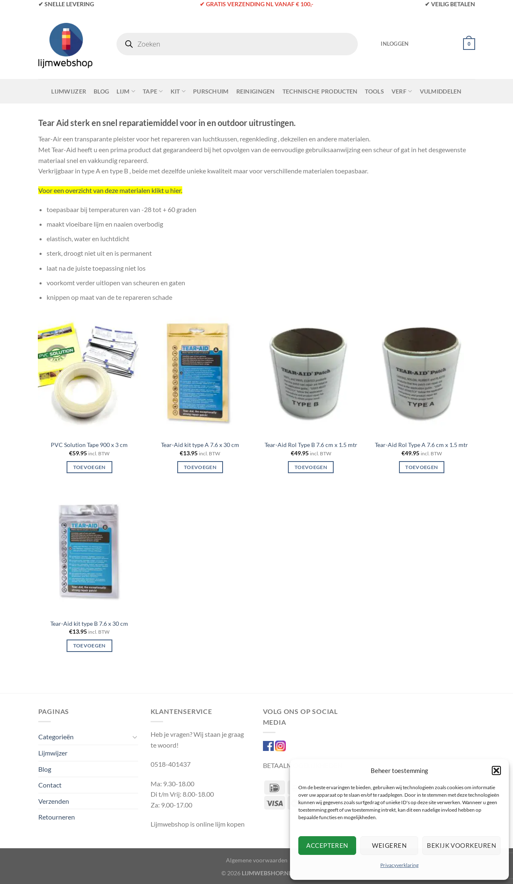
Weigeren (389, 845)
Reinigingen (255, 91)
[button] (496, 770)
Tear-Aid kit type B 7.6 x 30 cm (89, 623)
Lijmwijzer (68, 91)
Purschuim (211, 91)
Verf (402, 91)
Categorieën (56, 737)
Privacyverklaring (399, 865)
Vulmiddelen (441, 91)
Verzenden (53, 801)
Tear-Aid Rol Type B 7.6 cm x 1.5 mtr (311, 444)
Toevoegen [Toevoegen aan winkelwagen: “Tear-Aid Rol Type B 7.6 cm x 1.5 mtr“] (311, 467)
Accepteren (327, 845)
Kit (178, 91)
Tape (153, 91)
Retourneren (56, 817)
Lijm (125, 91)
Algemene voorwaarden (256, 860)
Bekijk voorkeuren (461, 845)
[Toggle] (134, 737)
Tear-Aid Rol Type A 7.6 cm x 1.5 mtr (421, 444)
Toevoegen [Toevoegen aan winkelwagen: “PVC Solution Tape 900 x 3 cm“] (89, 467)
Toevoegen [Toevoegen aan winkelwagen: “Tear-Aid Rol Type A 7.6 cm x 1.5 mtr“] (421, 467)
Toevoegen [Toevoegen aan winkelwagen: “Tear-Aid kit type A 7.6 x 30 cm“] (200, 467)
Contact (50, 785)
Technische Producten (320, 91)
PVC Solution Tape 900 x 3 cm (89, 444)
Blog (101, 91)
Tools (374, 91)
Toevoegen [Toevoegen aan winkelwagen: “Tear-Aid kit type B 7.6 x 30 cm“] (89, 645)
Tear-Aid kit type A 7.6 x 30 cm (200, 444)
